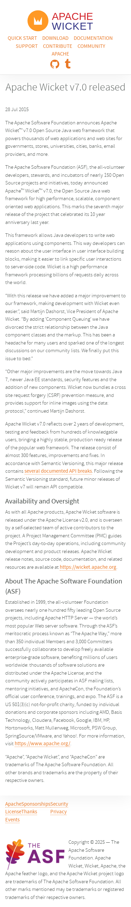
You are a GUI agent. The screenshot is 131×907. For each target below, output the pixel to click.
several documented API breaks (58, 471)
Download (55, 38)
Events (12, 820)
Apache (60, 54)
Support (27, 46)
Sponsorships (35, 804)
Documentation (93, 38)
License (13, 812)
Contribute (57, 46)
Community (91, 46)
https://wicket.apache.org (88, 567)
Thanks (29, 812)
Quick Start (22, 38)
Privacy (58, 812)
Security (59, 804)
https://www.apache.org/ (42, 744)
